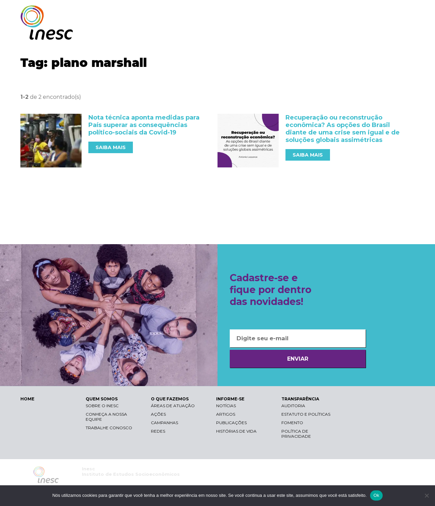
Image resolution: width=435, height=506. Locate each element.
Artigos (225, 414)
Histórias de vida (236, 431)
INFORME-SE (338, 33)
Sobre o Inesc (102, 405)
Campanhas (164, 422)
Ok (376, 495)
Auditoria (293, 405)
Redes (158, 431)
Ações (158, 414)
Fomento (292, 422)
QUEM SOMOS (241, 33)
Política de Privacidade (296, 434)
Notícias (226, 405)
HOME (27, 398)
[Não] (426, 495)
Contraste (329, 12)
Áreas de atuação (173, 405)
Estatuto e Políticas (305, 414)
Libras (297, 12)
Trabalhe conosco (109, 427)
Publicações (231, 422)
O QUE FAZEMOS (290, 33)
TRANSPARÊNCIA (385, 33)
